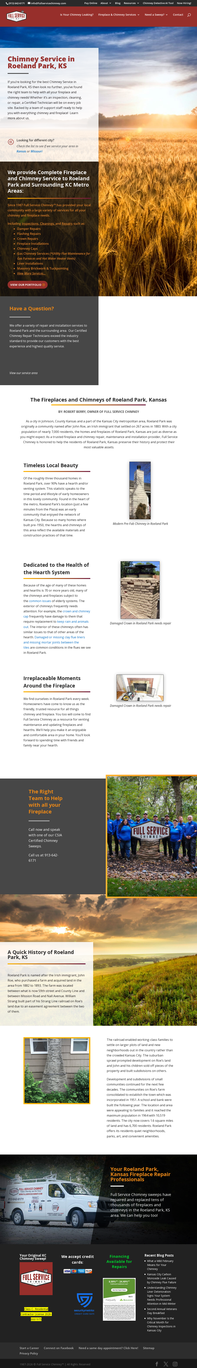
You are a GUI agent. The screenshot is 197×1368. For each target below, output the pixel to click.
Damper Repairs (29, 229)
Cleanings (47, 223)
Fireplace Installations (33, 244)
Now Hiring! (184, 3)
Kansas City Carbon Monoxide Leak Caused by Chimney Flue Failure (161, 1278)
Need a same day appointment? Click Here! (108, 1348)
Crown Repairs (27, 239)
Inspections (30, 223)
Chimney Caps (27, 248)
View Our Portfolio (25, 285)
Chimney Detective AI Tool (158, 3)
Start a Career (29, 1348)
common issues (40, 601)
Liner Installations (30, 263)
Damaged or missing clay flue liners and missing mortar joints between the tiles (54, 642)
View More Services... (31, 273)
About (104, 3)
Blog (117, 3)
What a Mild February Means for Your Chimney (160, 1265)
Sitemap (148, 1348)
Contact (178, 17)
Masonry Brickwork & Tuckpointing (42, 268)
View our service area (24, 373)
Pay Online (90, 3)
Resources (130, 3)
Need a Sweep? (154, 17)
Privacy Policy (29, 1353)
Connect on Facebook (59, 1348)
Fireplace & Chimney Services (117, 17)
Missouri (36, 151)
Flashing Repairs (29, 234)
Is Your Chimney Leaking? (76, 17)
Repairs (67, 223)
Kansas (21, 151)
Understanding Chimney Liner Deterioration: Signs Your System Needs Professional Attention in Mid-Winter (161, 1295)
